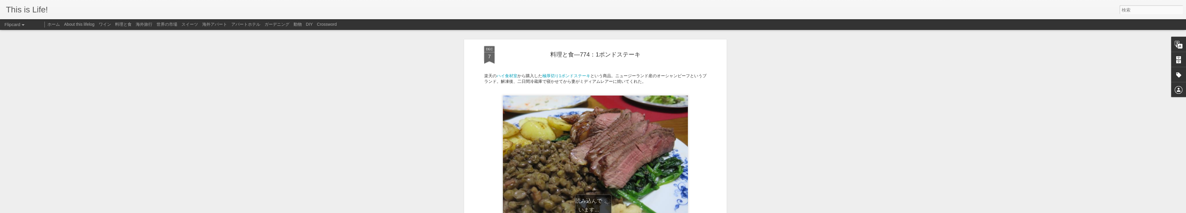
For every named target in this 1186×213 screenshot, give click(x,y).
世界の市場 (167, 24)
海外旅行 (144, 24)
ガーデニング (276, 24)
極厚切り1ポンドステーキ (566, 59)
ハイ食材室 (507, 59)
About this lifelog (79, 24)
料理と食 (123, 24)
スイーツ (189, 24)
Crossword (327, 24)
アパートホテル (245, 24)
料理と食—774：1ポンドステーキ (595, 38)
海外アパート (214, 24)
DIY (309, 24)
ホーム (53, 24)
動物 (298, 24)
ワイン (105, 24)
